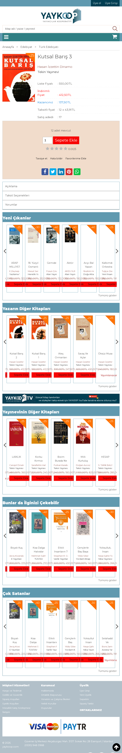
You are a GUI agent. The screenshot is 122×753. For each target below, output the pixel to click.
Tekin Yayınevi (16, 365)
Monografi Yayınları (19, 274)
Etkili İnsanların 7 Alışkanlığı (83, 551)
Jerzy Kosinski (39, 556)
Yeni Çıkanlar (17, 218)
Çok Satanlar (16, 593)
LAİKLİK (38, 456)
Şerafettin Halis (61, 465)
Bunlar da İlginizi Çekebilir (31, 503)
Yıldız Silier (105, 556)
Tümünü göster (107, 295)
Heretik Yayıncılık (55, 274)
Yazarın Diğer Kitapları (26, 308)
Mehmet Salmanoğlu (65, 556)
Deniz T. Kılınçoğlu (18, 556)
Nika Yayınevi (109, 649)
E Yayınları (38, 559)
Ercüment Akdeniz (19, 465)
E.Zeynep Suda (36, 271)
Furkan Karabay (84, 465)
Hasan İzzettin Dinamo (21, 362)
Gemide (70, 262)
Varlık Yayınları (83, 559)
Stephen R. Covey (85, 556)
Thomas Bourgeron (19, 271)
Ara (115, 28)
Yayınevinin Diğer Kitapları (31, 412)
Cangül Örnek (39, 465)
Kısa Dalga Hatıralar (51, 642)
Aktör (88, 262)
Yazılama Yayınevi (37, 274)
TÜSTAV (61, 559)
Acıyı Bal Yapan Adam (107, 266)
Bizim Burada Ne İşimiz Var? (83, 460)
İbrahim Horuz (109, 271)
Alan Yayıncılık (72, 274)
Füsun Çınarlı (71, 271)
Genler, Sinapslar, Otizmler (15, 266)
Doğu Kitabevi (109, 274)
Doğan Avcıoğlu (106, 465)
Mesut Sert (52, 271)
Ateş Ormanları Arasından (83, 357)
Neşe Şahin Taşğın (111, 646)
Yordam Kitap (105, 559)
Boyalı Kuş (39, 547)
